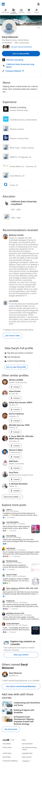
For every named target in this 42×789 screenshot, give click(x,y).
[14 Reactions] (6, 583)
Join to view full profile (16, 367)
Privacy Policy (7, 747)
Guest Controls (27, 757)
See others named (21, 686)
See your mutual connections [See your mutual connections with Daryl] (21, 47)
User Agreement (27, 744)
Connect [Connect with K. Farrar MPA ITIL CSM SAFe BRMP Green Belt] (15, 446)
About (24, 740)
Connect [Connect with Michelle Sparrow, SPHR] (15, 432)
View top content (21, 654)
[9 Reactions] (6, 609)
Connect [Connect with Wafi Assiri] (15, 468)
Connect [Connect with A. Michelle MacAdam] (15, 491)
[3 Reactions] (4, 518)
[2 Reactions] (5, 544)
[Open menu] (38, 28)
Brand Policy (7, 757)
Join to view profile (21, 53)
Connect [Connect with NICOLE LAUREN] (15, 387)
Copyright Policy (27, 753)
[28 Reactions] (6, 556)
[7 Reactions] (5, 531)
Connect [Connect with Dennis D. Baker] (15, 457)
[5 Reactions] (4, 570)
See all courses (10, 729)
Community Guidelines (10, 761)
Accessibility (7, 744)
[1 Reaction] (4, 596)
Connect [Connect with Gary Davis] (15, 479)
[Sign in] (38, 4)
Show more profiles (12, 497)
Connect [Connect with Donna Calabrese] (15, 421)
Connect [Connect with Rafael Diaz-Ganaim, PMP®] (15, 409)
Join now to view (12, 335)
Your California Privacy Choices (29, 748)
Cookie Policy (7, 753)
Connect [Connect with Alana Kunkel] (15, 398)
